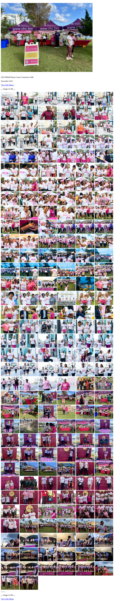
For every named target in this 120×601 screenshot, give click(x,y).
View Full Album (7, 85)
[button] (2, 591)
